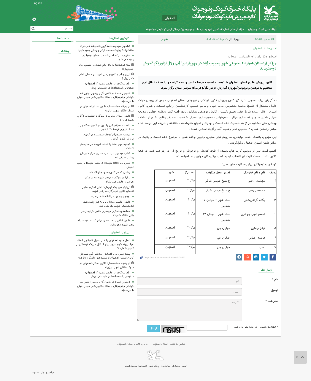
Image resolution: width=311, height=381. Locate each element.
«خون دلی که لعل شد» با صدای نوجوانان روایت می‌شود (108, 58)
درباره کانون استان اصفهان (132, 344)
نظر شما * (271, 301)
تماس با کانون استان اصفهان (169, 344)
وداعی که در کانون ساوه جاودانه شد (109, 172)
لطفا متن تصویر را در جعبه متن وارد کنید (256, 327)
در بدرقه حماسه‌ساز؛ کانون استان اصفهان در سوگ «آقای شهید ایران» (107, 109)
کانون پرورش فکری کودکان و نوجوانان (228, 13)
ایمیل (274, 290)
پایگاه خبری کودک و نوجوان (262, 29)
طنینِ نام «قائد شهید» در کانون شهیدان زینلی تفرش (105, 165)
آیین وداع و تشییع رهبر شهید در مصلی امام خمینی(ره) (106, 76)
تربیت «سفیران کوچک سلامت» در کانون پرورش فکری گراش (109, 137)
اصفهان (257, 48)
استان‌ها (271, 48)
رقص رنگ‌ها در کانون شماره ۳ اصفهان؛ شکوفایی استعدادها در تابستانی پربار (109, 86)
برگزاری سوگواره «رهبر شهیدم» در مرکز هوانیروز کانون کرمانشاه (109, 180)
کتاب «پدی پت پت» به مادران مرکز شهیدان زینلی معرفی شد (107, 155)
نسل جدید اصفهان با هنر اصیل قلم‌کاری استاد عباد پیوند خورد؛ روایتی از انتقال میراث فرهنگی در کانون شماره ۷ (105, 244)
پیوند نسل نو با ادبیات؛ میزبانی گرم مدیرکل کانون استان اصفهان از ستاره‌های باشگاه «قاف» (106, 256)
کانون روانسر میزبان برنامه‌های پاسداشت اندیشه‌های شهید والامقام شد (108, 204)
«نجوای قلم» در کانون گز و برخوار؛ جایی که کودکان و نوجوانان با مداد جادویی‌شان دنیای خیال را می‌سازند (105, 97)
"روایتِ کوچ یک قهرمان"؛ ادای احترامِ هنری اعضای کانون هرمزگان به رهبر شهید (108, 189)
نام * (275, 279)
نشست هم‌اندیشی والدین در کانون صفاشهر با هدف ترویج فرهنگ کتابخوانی (106, 127)
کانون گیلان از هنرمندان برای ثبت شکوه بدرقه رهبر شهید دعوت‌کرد (106, 223)
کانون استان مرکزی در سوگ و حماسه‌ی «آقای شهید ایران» (105, 118)
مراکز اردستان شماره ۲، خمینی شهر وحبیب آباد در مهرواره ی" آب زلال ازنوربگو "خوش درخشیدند (195, 29)
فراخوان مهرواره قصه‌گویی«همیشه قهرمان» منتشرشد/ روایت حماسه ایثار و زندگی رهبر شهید (106, 48)
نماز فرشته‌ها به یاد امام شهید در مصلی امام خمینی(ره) (106, 67)
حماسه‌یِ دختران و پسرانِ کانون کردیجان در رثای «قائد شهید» (107, 213)
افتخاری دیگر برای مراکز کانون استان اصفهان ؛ (252, 57)
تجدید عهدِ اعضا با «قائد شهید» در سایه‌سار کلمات (107, 146)
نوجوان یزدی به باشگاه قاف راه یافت (109, 196)
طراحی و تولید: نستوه (43, 372)
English (37, 3)
